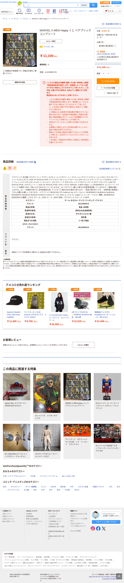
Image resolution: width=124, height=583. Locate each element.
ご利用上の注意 (54, 524)
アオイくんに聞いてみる (106, 522)
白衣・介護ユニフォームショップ (14, 566)
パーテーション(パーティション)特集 (16, 560)
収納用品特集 (93, 563)
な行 (118, 487)
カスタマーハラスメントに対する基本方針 (34, 523)
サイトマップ (52, 514)
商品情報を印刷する (111, 24)
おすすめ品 (103, 566)
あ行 (58, 490)
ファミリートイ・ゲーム (49, 476)
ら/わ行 (53, 487)
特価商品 (95, 566)
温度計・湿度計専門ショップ (54, 563)
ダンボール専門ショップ (12, 563)
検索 (93, 5)
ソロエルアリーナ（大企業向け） (78, 520)
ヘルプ (117, 6)
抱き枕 (63, 487)
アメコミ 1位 (49, 47)
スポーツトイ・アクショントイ (14, 476)
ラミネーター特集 (72, 557)
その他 (32, 476)
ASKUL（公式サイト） (78, 523)
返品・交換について (9, 521)
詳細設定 (84, 5)
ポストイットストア (34, 566)
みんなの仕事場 (76, 531)
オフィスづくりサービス (51, 566)
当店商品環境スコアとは (110, 169)
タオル (76, 490)
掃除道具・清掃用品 (77, 560)
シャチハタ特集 (105, 563)
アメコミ (25, 19)
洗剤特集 (89, 560)
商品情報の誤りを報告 (26, 162)
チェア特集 (34, 560)
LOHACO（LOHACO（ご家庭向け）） (78, 515)
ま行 (35, 490)
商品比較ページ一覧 (83, 566)
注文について (7, 514)
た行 (43, 490)
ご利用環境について (55, 521)
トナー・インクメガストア (25, 557)
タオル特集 (108, 560)
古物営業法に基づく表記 (56, 527)
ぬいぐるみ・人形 (68, 476)
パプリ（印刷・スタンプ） (78, 527)
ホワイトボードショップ (88, 557)
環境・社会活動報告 (33, 519)
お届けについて (8, 516)
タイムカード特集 (58, 557)
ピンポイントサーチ (67, 566)
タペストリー (16, 487)
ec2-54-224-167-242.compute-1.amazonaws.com (13, 2)
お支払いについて (9, 519)
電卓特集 (39, 557)
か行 (50, 490)
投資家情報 (30, 516)
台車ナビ (39, 563)
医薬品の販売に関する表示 (56, 537)
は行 (4, 487)
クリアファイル (13, 490)
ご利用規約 (53, 516)
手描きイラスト (98, 487)
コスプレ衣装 (83, 487)
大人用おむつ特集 (80, 563)
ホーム (5, 19)
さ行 (110, 487)
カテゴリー (6, 12)
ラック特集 (44, 560)
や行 (71, 487)
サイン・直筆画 (30, 487)
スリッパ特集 (98, 560)
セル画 (26, 490)
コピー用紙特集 (9, 557)
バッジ (43, 487)
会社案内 (30, 514)
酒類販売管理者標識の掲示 (56, 533)
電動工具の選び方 (28, 563)
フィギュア (14, 19)
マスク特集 (68, 563)
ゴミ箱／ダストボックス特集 (59, 560)
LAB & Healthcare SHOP (106, 54)
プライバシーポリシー (56, 519)
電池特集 (47, 557)
